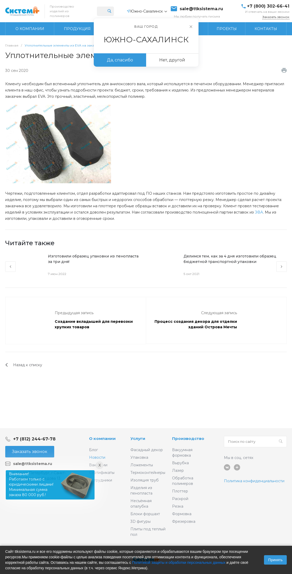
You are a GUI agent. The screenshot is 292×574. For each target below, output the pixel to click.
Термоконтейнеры (147, 472)
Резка (177, 506)
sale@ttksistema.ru (201, 9)
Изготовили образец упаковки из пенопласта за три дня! (93, 259)
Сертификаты (101, 472)
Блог (93, 449)
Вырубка (180, 463)
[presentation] (10, 266)
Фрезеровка (183, 521)
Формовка (181, 514)
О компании (102, 438)
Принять (275, 560)
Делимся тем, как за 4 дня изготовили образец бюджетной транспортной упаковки (230, 259)
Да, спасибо (120, 60)
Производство (188, 438)
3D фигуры (140, 521)
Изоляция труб (144, 480)
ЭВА (259, 212)
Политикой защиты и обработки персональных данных (178, 562)
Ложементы (141, 465)
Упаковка (139, 457)
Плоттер (180, 491)
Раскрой (180, 498)
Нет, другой (172, 60)
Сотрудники (100, 480)
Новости (97, 457)
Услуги (137, 438)
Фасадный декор (146, 449)
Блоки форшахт (145, 514)
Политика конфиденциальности (254, 481)
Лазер (178, 470)
